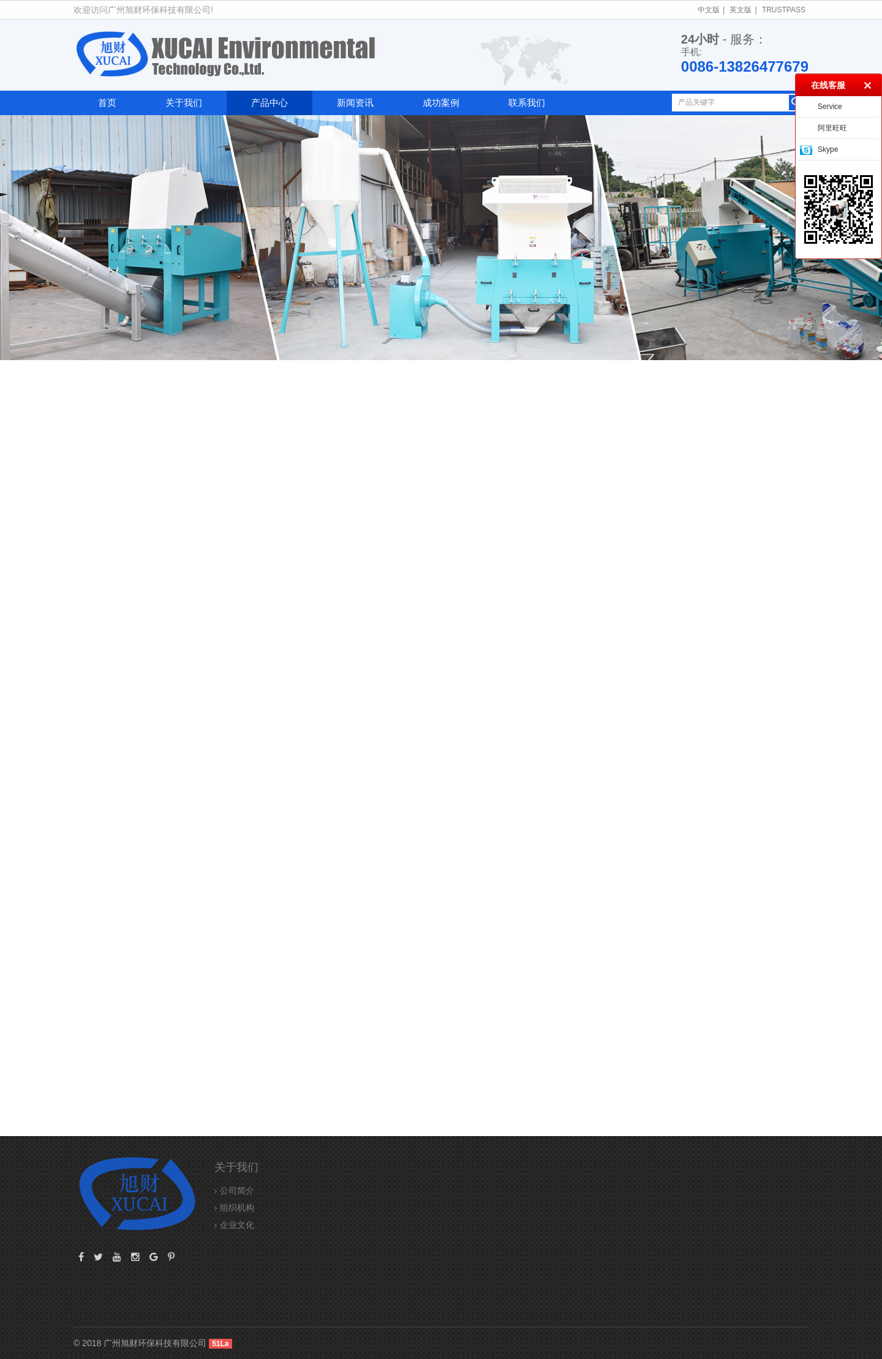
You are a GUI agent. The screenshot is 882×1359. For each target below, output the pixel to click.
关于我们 (183, 102)
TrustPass (783, 10)
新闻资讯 (355, 102)
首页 (107, 102)
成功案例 (441, 102)
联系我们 (526, 102)
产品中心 (269, 102)
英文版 (740, 10)
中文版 (709, 10)
